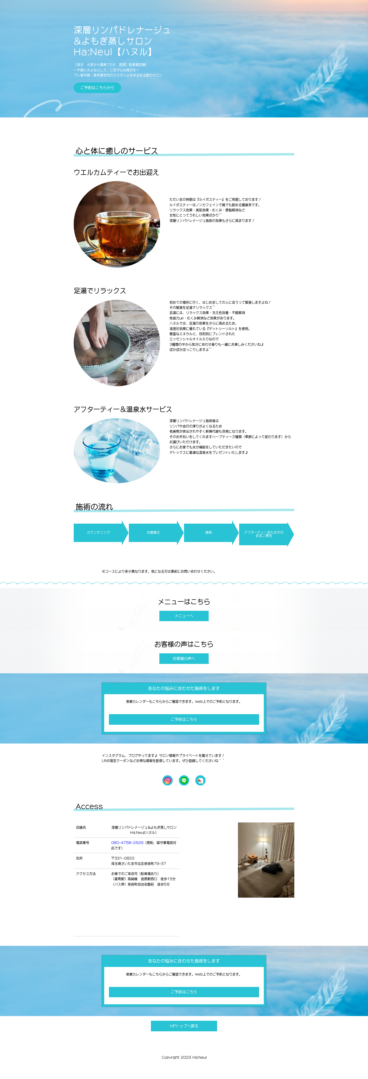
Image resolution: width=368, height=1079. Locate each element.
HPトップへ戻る (184, 1026)
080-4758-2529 (127, 842)
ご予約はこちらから (97, 88)
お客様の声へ (184, 658)
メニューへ (184, 616)
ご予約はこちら (184, 719)
